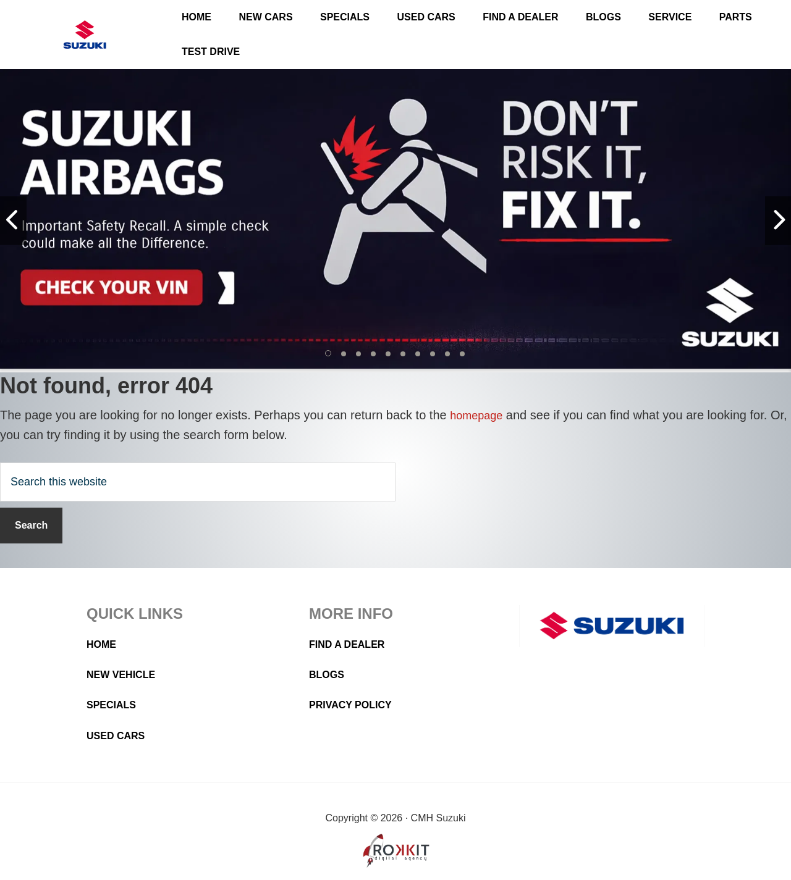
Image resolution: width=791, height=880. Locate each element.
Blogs (329, 674)
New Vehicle (125, 674)
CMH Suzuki (84, 35)
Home (103, 644)
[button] (328, 354)
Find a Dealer (351, 644)
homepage (479, 415)
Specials (114, 704)
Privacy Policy (355, 704)
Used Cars (119, 735)
